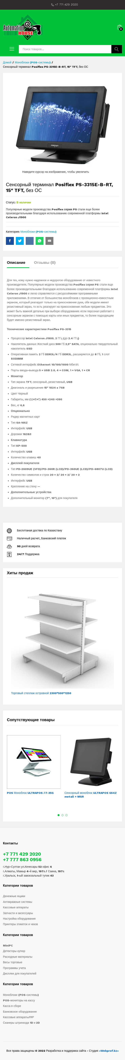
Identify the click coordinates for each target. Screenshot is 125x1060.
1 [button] (59, 815)
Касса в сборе (12, 1005)
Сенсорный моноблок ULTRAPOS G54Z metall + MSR (90, 794)
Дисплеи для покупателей (19, 973)
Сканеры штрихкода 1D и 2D (21, 1022)
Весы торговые (12, 962)
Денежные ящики (14, 896)
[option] (33, 767)
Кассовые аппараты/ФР (18, 1017)
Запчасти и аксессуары (18, 913)
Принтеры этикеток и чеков (20, 924)
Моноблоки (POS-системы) (38, 231)
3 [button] (66, 815)
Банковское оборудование (20, 1011)
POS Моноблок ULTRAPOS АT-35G (30, 792)
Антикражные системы (17, 901)
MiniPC (8, 945)
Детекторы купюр (14, 951)
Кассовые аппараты (16, 907)
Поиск (116, 49)
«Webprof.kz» (109, 1050)
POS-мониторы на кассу (19, 1000)
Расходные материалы (17, 956)
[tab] (18, 264)
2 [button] (62, 815)
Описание (16, 262)
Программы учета (14, 968)
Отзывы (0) (45, 262)
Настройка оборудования (19, 918)
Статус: (10, 202)
